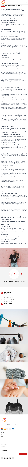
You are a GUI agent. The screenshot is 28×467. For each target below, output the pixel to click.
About (2, 434)
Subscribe (23, 454)
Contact (2, 437)
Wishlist (2, 447)
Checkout (3, 446)
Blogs (2, 436)
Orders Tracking (4, 444)
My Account (3, 442)
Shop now (14, 283)
